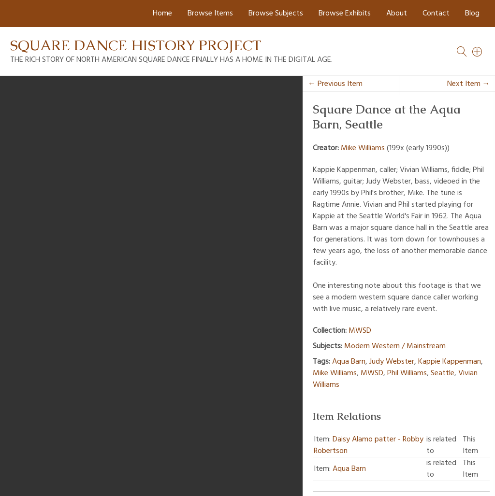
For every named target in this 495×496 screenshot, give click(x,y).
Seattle (442, 373)
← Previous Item (335, 84)
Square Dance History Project (136, 45)
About (396, 13)
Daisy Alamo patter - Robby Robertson (368, 445)
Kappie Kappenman (449, 361)
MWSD (360, 331)
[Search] (477, 51)
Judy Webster (391, 361)
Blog (472, 13)
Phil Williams (407, 373)
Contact (436, 13)
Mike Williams (363, 148)
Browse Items (210, 13)
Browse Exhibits (345, 13)
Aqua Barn (348, 361)
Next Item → (468, 84)
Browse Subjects (275, 13)
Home (162, 13)
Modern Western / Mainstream (395, 346)
